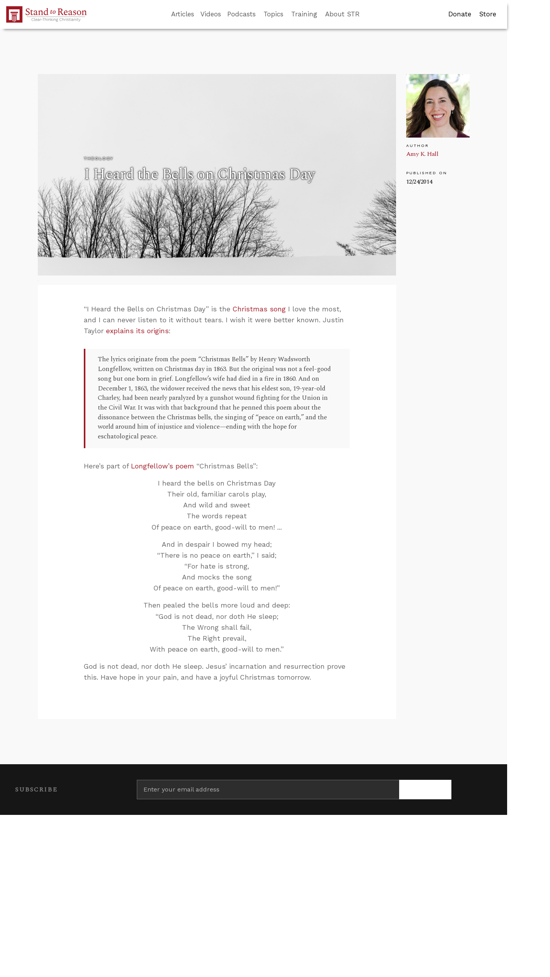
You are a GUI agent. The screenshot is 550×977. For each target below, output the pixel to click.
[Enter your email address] (268, 789)
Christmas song (259, 309)
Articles (182, 14)
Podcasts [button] (241, 14)
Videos (210, 14)
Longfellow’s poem (162, 466)
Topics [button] (273, 14)
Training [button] (304, 14)
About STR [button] (342, 14)
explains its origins (137, 331)
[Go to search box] (366, 14)
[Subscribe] (425, 789)
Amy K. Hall (422, 154)
